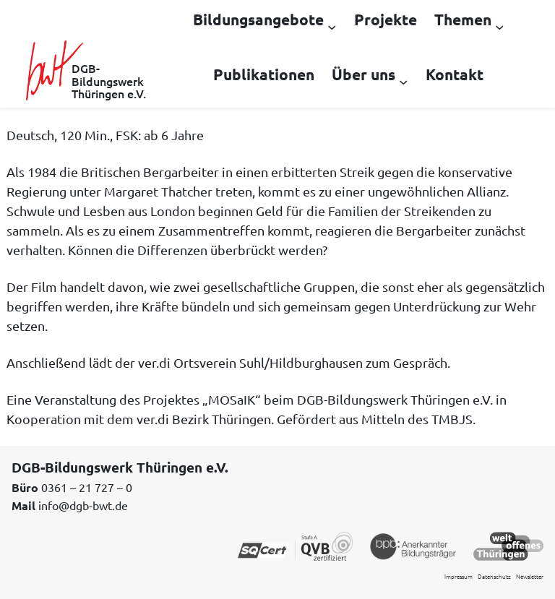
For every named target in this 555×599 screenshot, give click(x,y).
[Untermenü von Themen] (499, 26)
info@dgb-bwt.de (83, 505)
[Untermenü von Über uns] (403, 81)
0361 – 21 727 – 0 (86, 487)
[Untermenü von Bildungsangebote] (331, 26)
